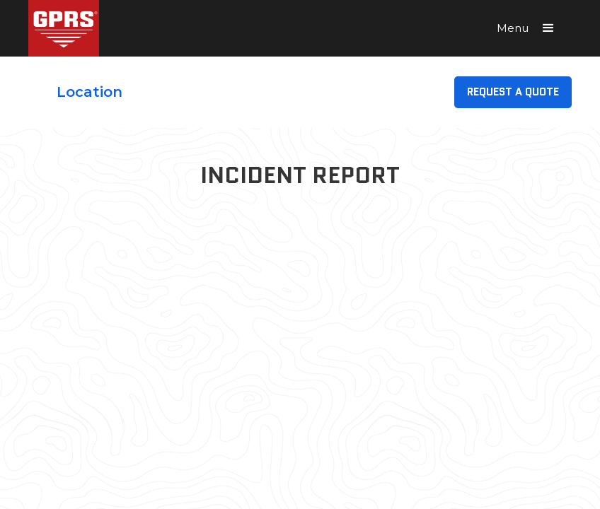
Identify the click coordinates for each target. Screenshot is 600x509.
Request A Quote (513, 92)
